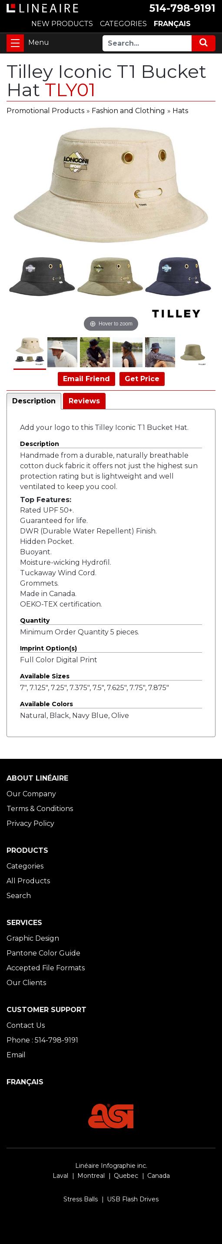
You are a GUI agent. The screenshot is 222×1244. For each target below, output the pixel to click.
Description (34, 401)
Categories (25, 866)
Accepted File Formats (46, 968)
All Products (28, 881)
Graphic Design (33, 938)
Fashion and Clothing (128, 111)
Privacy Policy (30, 823)
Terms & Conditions (40, 809)
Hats (180, 111)
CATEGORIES (123, 24)
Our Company (31, 794)
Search (19, 896)
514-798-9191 (182, 8)
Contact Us (26, 1025)
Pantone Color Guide (43, 953)
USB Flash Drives (133, 1199)
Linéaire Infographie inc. (111, 1166)
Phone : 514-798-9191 (42, 1040)
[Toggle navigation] (15, 43)
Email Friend (86, 379)
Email (16, 1055)
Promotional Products (45, 111)
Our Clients (26, 983)
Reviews (84, 401)
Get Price (142, 379)
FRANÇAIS (172, 24)
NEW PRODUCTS (62, 24)
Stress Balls (80, 1199)
